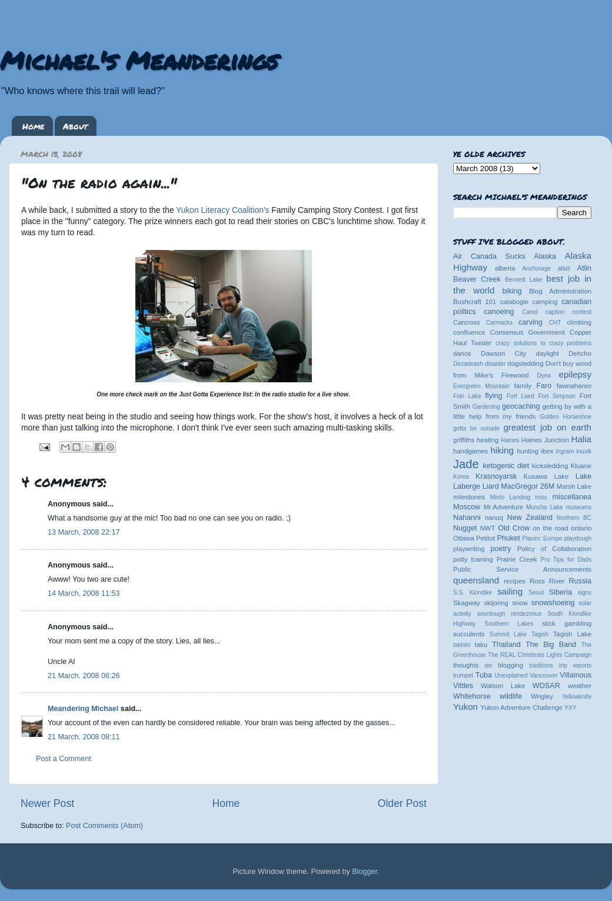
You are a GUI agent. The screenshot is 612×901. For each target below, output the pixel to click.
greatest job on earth (547, 427)
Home (33, 126)
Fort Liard (520, 396)
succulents (469, 634)
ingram (565, 451)
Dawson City (503, 353)
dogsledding (525, 363)
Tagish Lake (572, 634)
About (75, 126)
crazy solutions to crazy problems (543, 343)
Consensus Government (527, 332)
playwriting (469, 548)
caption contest (568, 312)
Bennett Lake (523, 279)
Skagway (466, 602)
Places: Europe (542, 538)
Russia (580, 581)
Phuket (508, 538)
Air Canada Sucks (489, 256)
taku (481, 644)
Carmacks (499, 322)
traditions (541, 665)
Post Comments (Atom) (104, 826)
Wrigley (542, 696)
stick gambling (566, 623)
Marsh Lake (574, 486)
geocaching (521, 406)
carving (530, 322)
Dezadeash (468, 364)
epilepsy (575, 374)
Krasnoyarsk (496, 476)
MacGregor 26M (527, 486)
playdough (577, 538)
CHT (555, 322)
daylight (547, 353)
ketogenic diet (506, 466)
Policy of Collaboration (554, 548)
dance (462, 353)
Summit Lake (508, 634)
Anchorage (536, 268)
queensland (476, 580)
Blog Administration (560, 291)
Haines (510, 440)
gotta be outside (476, 428)
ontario (581, 528)
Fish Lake (467, 396)
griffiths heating (475, 439)
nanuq (494, 517)
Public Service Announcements (522, 569)
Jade (466, 464)
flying (493, 396)
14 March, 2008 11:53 (84, 593)
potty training (473, 559)
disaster (495, 364)
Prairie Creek (517, 559)
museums (578, 507)
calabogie (514, 301)
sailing (510, 591)
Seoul (536, 592)
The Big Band (550, 644)
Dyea (544, 375)
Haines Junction (545, 439)
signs (584, 592)
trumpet (463, 675)
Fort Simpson (557, 396)
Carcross (466, 322)
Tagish (539, 634)
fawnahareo (574, 385)
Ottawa (463, 538)
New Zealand (530, 517)
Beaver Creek (477, 279)
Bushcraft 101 (474, 301)
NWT (487, 528)
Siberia (560, 592)
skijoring (496, 602)
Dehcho (579, 353)
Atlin (584, 268)
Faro (543, 386)
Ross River (547, 581)
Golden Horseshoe (565, 416)
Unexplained (510, 675)
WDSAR (546, 686)
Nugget (465, 528)
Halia (581, 439)
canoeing (499, 312)
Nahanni (467, 517)
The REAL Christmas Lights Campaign (539, 655)
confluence (469, 332)
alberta (505, 268)
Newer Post (47, 803)
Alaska (545, 256)
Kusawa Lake (546, 476)
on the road (550, 528)
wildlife (511, 696)
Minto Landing (510, 497)
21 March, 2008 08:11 (84, 737)
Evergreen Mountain (481, 386)
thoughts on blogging (488, 665)
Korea (461, 476)
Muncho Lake (544, 507)
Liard (491, 486)
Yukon (465, 707)
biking (512, 291)
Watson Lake (503, 685)
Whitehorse (472, 696)
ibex (547, 451)
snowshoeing (553, 603)
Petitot (485, 538)
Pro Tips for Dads (566, 559)
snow (519, 602)
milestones (469, 496)
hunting (527, 451)
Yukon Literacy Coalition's (222, 210)
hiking (501, 450)
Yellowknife (576, 696)
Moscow (466, 507)
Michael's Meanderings (139, 60)
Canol (529, 312)
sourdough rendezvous (509, 613)
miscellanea (571, 497)
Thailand (506, 644)
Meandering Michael (83, 709)
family (523, 385)
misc (542, 497)
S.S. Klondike (472, 592)
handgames (470, 451)
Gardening (486, 406)
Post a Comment (63, 759)
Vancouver (543, 675)
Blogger (364, 871)
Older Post (402, 803)
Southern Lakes (509, 623)
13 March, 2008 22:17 (84, 532)
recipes (514, 581)
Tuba (483, 675)
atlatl (564, 268)
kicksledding (550, 465)
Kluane (581, 465)
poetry (500, 549)
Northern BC (574, 518)
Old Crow (514, 528)
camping (545, 301)
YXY (570, 708)
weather (579, 685)
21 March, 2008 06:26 (84, 676)
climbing (579, 322)
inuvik (583, 451)
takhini (461, 645)
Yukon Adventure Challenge (521, 707)
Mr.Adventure (503, 506)
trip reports (575, 665)
